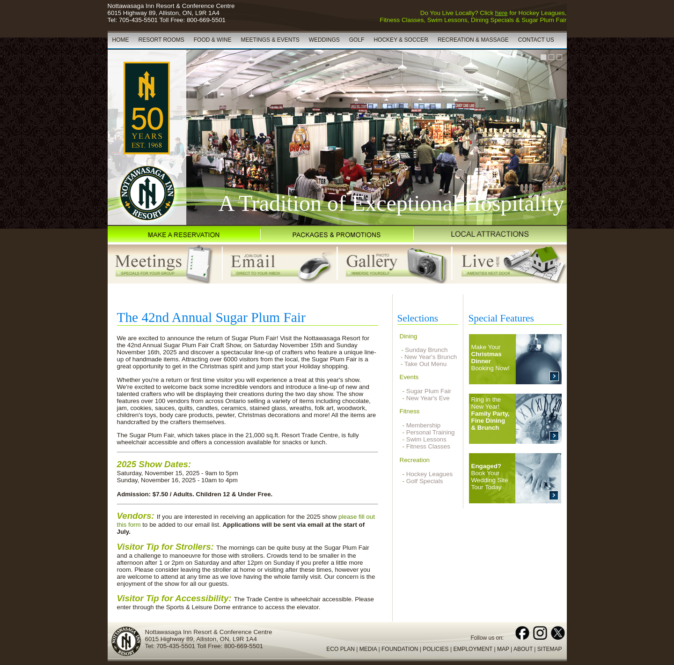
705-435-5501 (138, 19)
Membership (423, 425)
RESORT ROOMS (161, 40)
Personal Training (430, 432)
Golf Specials (424, 481)
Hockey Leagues (429, 474)
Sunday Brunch (426, 349)
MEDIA (368, 649)
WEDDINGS (324, 40)
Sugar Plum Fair (428, 391)
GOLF (357, 40)
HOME (120, 40)
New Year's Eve (428, 398)
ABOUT (523, 649)
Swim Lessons (426, 439)
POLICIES (435, 649)
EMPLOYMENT (472, 649)
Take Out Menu (425, 363)
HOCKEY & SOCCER (401, 40)
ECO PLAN (340, 649)
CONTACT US (536, 40)
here (501, 12)
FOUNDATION (399, 649)
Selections (418, 318)
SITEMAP (549, 649)
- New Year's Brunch (427, 356)
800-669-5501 (206, 19)
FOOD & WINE (213, 40)
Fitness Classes (428, 446)
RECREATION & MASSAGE (473, 40)
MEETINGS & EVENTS (270, 40)
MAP (503, 649)
